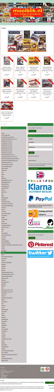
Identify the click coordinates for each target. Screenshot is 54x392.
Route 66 (3, 317)
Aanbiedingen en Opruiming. (8, 137)
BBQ (3, 176)
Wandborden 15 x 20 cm (7, 143)
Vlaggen (3, 342)
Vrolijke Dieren (5, 346)
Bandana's (4, 178)
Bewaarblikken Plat (6, 182)
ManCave (4, 280)
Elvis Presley (4, 223)
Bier (2, 194)
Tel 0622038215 (4, 376)
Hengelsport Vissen (6, 243)
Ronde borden (5, 168)
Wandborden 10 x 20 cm (7, 141)
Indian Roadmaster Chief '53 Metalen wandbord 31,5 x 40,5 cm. (47, 69)
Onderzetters (4, 301)
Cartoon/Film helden (6, 213)
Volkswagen (4, 344)
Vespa (3, 340)
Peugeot (3, 305)
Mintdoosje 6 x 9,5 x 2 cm (7, 291)
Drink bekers (4, 219)
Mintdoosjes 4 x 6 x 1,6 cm (7, 290)
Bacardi (3, 190)
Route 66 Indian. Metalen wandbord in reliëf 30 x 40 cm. (6, 68)
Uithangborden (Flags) (6, 339)
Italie (3, 254)
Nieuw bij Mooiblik (6, 135)
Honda (3, 246)
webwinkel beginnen (29, 389)
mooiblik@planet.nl (4, 375)
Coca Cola (4, 211)
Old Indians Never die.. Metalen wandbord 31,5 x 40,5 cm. (33, 92)
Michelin (3, 286)
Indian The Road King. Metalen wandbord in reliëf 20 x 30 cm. (6, 113)
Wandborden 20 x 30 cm (7, 148)
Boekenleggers (5, 197)
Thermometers (5, 329)
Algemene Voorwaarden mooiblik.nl (9, 354)
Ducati (3, 221)
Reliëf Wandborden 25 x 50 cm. (8, 154)
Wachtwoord (32, 147)
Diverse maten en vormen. (7, 164)
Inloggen (31, 152)
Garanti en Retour (4, 377)
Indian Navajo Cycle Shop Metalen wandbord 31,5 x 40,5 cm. (20, 92)
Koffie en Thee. (5, 278)
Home (3, 133)
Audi (3, 172)
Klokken (3, 270)
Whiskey (3, 348)
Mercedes (4, 284)
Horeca (3, 248)
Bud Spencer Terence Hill (7, 203)
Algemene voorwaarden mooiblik (7, 371)
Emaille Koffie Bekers (6, 225)
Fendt (3, 229)
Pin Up (3, 307)
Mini (3, 288)
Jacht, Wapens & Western (7, 256)
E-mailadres (31, 142)
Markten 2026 (5, 360)
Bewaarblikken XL (5, 186)
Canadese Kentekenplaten (7, 205)
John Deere (4, 258)
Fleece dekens (5, 233)
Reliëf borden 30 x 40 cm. (7, 150)
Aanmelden (31, 238)
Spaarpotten (4, 321)
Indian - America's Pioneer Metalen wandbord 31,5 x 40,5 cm (20, 69)
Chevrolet (4, 207)
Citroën (3, 209)
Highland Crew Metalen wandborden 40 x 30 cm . (12, 244)
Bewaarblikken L (5, 184)
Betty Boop (4, 192)
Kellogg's (4, 266)
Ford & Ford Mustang (6, 235)
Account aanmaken (34, 168)
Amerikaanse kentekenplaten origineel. (10, 158)
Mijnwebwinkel (39, 389)
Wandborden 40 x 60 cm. (7, 162)
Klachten (2, 373)
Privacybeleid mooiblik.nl (7, 358)
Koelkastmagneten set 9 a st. (8, 274)
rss (24, 389)
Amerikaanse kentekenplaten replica (10, 160)
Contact (3, 356)
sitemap (22, 389)
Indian (3, 252)
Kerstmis (3, 268)
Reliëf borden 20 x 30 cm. (7, 147)
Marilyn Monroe (5, 282)
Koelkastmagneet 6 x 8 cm (7, 272)
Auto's (3, 174)
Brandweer (4, 199)
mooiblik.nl (21, 367)
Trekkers (4, 337)
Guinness (4, 239)
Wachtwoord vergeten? (34, 156)
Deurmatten (4, 215)
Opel (3, 303)
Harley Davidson (5, 241)
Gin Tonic (4, 237)
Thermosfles (4, 331)
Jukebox (3, 260)
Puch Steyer (4, 311)
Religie (3, 313)
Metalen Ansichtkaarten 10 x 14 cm (9, 139)
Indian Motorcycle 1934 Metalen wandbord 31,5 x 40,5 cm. (33, 69)
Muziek (3, 299)
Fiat (2, 231)
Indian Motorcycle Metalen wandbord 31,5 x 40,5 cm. (7, 91)
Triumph (3, 335)
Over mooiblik (3, 369)
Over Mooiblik (13, 352)
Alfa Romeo (4, 170)
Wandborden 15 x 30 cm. (7, 145)
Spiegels (3, 323)
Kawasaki (4, 264)
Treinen (3, 333)
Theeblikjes (4, 325)
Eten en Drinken (5, 227)
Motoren (3, 295)
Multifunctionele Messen (7, 297)
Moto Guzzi (4, 293)
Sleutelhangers (5, 319)
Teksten (3, 327)
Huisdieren (4, 250)
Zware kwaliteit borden (7, 166)
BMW (3, 195)
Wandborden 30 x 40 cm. (7, 152)
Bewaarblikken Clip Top (7, 180)
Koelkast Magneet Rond (7, 276)
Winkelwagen (32, 131)
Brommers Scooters (6, 201)
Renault (3, 315)
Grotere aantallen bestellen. (8, 350)
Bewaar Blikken (5, 188)
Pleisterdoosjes (5, 309)
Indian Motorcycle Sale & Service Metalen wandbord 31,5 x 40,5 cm (47, 92)
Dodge (3, 217)
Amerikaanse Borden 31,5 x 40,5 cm (9, 156)
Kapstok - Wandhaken (6, 262)
